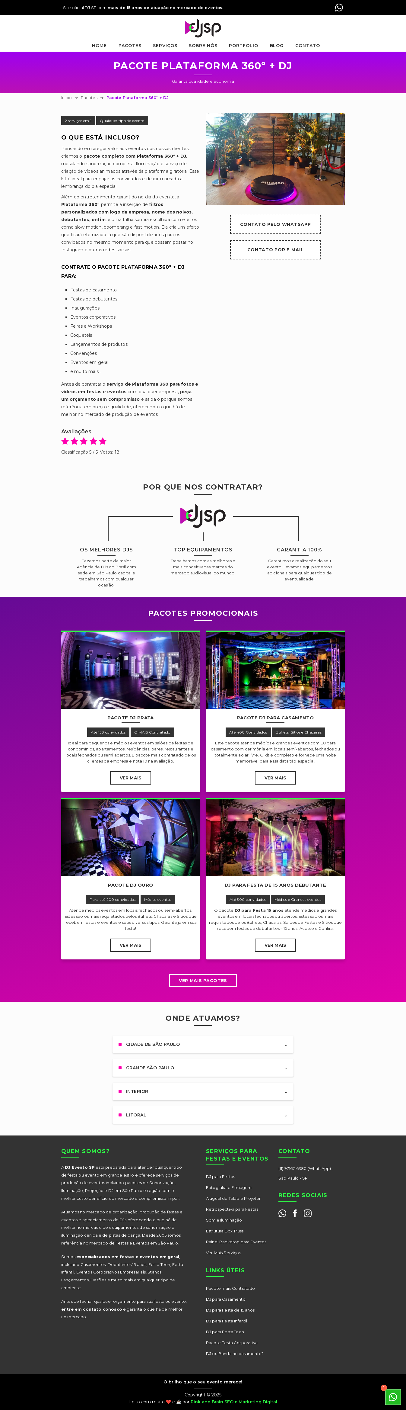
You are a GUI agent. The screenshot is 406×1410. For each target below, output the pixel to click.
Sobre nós (203, 45)
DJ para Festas (220, 1176)
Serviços (165, 45)
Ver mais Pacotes (203, 980)
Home (99, 45)
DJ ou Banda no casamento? (235, 1353)
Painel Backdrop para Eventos (236, 1241)
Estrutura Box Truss (224, 1231)
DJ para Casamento (226, 1299)
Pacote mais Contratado (230, 1288)
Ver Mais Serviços (223, 1252)
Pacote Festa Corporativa (232, 1342)
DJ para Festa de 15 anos (230, 1310)
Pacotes (130, 45)
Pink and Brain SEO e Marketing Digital (234, 1402)
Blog (277, 45)
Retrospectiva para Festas (232, 1209)
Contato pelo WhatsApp (275, 224)
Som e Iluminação (224, 1220)
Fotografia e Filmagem (229, 1187)
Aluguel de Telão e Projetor (233, 1198)
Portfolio (243, 45)
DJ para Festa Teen (225, 1331)
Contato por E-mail (275, 249)
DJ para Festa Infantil (226, 1320)
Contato (307, 45)
